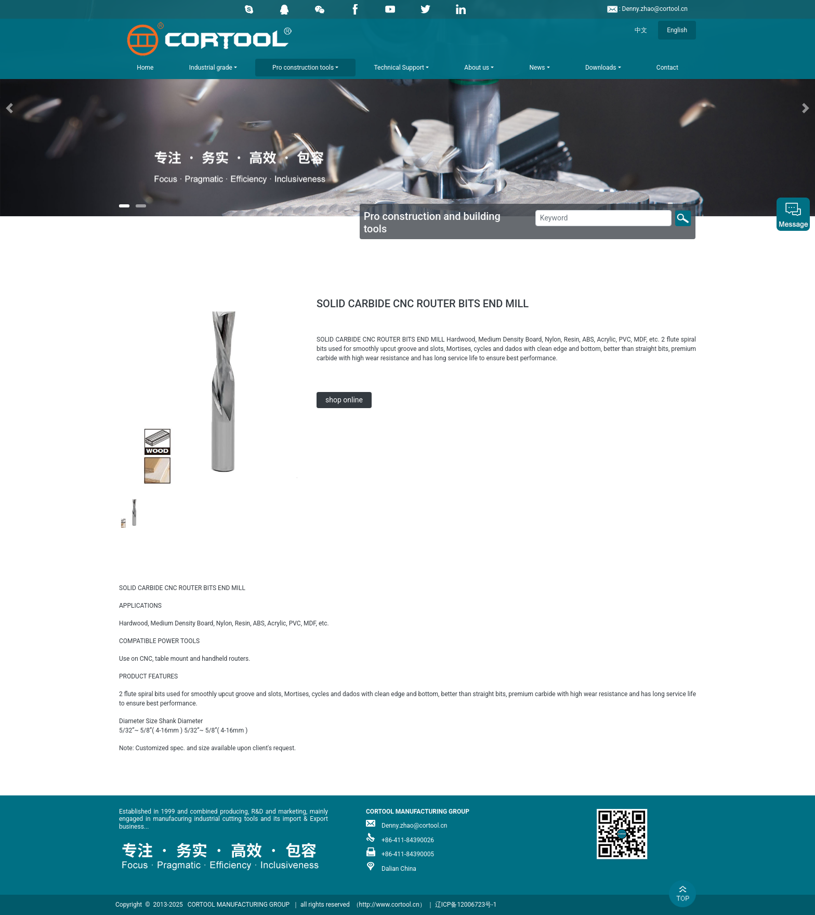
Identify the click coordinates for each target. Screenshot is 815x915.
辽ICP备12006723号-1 (466, 904)
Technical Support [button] (399, 67)
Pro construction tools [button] (303, 67)
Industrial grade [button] (210, 67)
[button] (61, 108)
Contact (667, 67)
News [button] (537, 67)
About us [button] (476, 67)
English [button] (677, 30)
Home (145, 67)
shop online (344, 400)
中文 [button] (641, 30)
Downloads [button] (600, 67)
